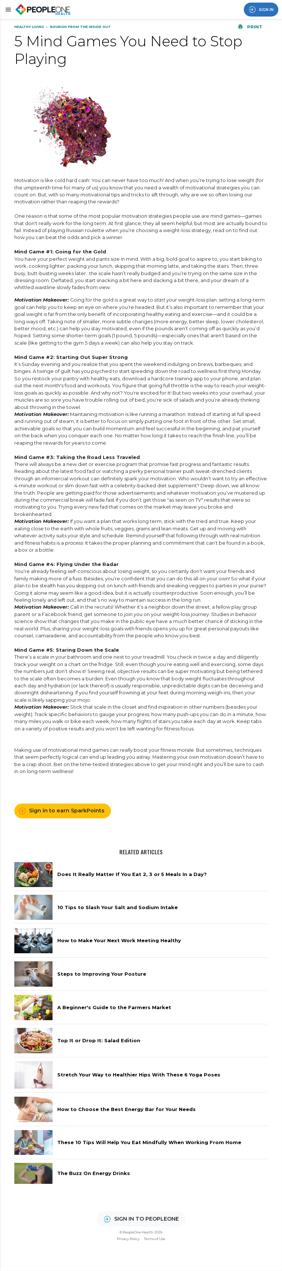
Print (250, 26)
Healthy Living (29, 27)
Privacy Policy (128, 1239)
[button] (7, 9)
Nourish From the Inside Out (80, 27)
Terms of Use (154, 1239)
